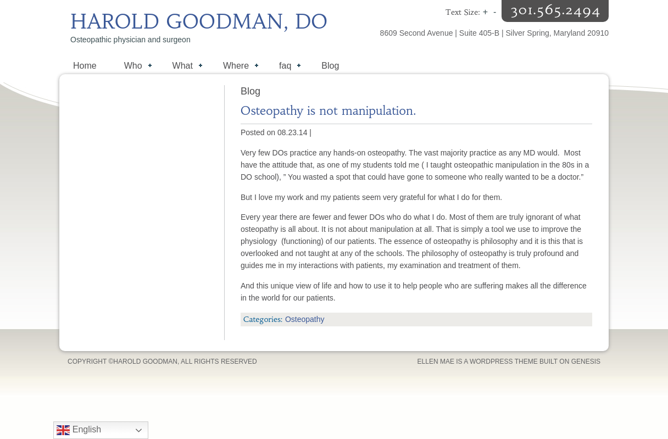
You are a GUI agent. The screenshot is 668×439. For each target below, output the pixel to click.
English (79, 430)
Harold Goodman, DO (199, 21)
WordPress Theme (504, 361)
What (182, 67)
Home (85, 65)
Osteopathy (305, 319)
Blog (330, 65)
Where (235, 67)
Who (132, 67)
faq (284, 67)
